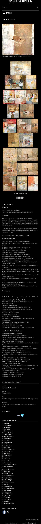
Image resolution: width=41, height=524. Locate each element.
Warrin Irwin (7, 458)
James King (7, 471)
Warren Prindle (8, 486)
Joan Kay (6, 468)
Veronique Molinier (9, 482)
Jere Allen (6, 423)
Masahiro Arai (7, 427)
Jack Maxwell (7, 481)
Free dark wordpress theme (32, 519)
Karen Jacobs (7, 462)
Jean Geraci (7, 447)
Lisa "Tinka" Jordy (8, 466)
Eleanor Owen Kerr (9, 470)
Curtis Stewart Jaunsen (10, 464)
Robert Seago (7, 495)
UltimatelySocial (31, 523)
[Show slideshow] (20, 193)
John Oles (6, 484)
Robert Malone (8, 479)
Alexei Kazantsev (8, 473)
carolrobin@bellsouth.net (9, 388)
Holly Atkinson (7, 425)
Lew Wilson (7, 501)
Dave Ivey (6, 460)
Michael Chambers (9, 436)
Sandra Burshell (8, 433)
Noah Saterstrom (8, 494)
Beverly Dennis (8, 442)
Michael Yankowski (9, 503)
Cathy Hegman (8, 455)
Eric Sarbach (7, 492)
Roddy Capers (8, 434)
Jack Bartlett (7, 429)
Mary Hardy (7, 453)
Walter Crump (7, 438)
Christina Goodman (9, 449)
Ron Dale (6, 440)
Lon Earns (6, 444)
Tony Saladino (7, 490)
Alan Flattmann (8, 446)
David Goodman (8, 451)
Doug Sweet (7, 497)
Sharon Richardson (9, 488)
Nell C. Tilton (7, 499)
